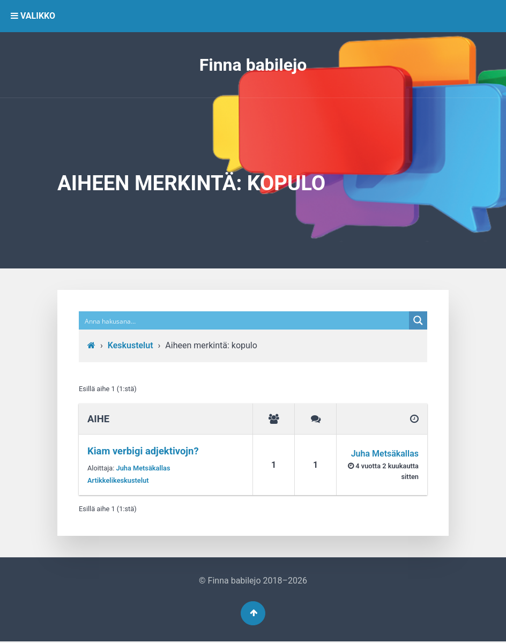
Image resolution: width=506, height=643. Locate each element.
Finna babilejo (253, 65)
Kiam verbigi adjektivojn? (143, 451)
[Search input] (244, 320)
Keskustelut (130, 345)
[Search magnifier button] (418, 320)
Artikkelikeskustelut (118, 480)
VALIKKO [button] (33, 16)
